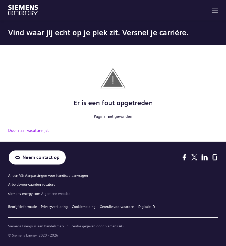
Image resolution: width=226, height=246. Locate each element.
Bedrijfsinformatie (22, 207)
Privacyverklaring (54, 207)
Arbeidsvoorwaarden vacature (31, 184)
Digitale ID (146, 207)
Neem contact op (41, 157)
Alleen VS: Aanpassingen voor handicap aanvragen (48, 175)
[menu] (215, 10)
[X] (194, 157)
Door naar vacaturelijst (28, 130)
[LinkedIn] (204, 157)
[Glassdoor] (215, 157)
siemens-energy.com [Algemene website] (24, 194)
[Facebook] (184, 157)
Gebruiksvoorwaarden (117, 207)
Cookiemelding (84, 207)
